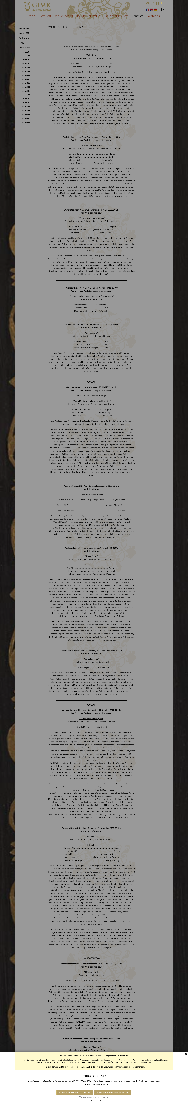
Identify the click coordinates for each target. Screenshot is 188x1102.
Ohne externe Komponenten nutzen (112, 1092)
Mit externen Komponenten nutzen (75, 1092)
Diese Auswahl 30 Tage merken (95, 1097)
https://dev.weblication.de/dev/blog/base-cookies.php (128, 1062)
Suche (162, 3)
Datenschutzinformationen (96, 1084)
